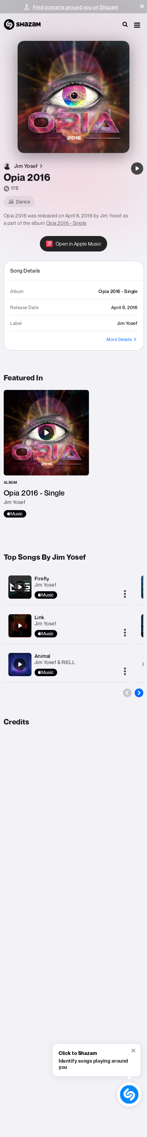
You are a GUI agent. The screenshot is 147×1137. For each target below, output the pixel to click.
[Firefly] (20, 587)
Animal (42, 656)
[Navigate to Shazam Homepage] (25, 24)
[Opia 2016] (137, 168)
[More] (125, 594)
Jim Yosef (46, 585)
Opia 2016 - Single (66, 223)
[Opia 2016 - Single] (46, 454)
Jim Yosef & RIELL (55, 662)
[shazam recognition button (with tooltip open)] (129, 1094)
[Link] (20, 625)
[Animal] (20, 664)
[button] (142, 6)
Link (39, 617)
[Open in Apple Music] (73, 243)
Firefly (42, 578)
